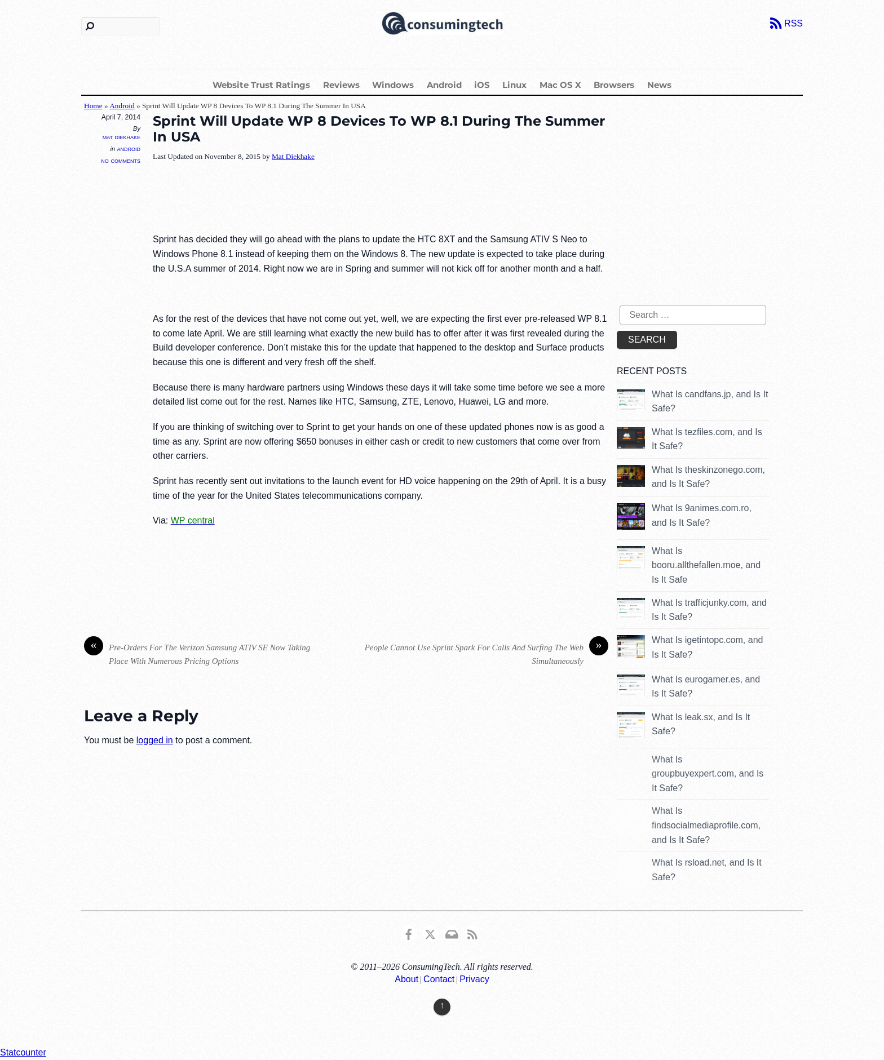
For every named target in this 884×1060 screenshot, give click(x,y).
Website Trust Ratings (261, 84)
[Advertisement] (358, 198)
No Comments (120, 160)
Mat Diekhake (121, 137)
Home (93, 105)
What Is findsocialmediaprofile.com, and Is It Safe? (706, 825)
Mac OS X (560, 84)
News (659, 84)
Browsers (614, 84)
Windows (393, 84)
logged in (154, 740)
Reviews (341, 84)
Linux (514, 84)
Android (444, 84)
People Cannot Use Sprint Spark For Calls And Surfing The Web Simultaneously (486, 653)
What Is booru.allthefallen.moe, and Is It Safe (706, 565)
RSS (793, 23)
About (406, 979)
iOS (482, 84)
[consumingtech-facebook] (409, 932)
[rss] (472, 932)
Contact (438, 979)
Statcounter (23, 1052)
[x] (430, 932)
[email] (451, 932)
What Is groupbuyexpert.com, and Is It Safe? (707, 774)
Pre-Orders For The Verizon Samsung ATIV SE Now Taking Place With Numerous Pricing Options (197, 653)
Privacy (474, 979)
